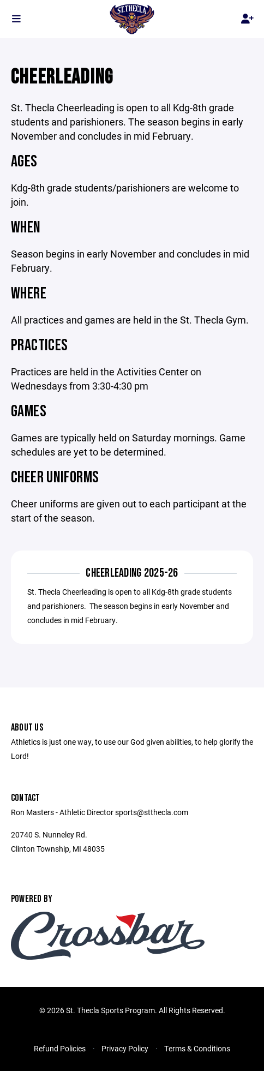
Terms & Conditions (197, 1048)
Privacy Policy (124, 1048)
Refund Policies (60, 1048)
